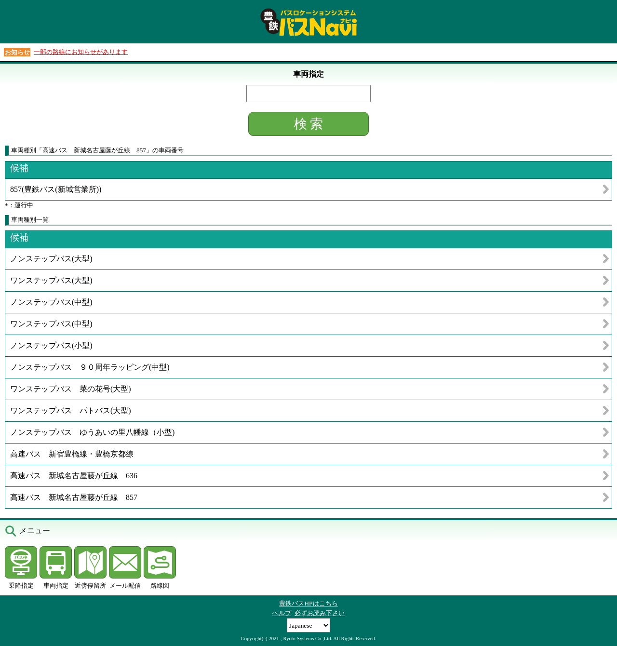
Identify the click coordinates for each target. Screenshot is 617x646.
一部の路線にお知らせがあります (81, 51)
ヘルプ (281, 613)
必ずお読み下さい (320, 613)
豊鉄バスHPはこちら (308, 603)
